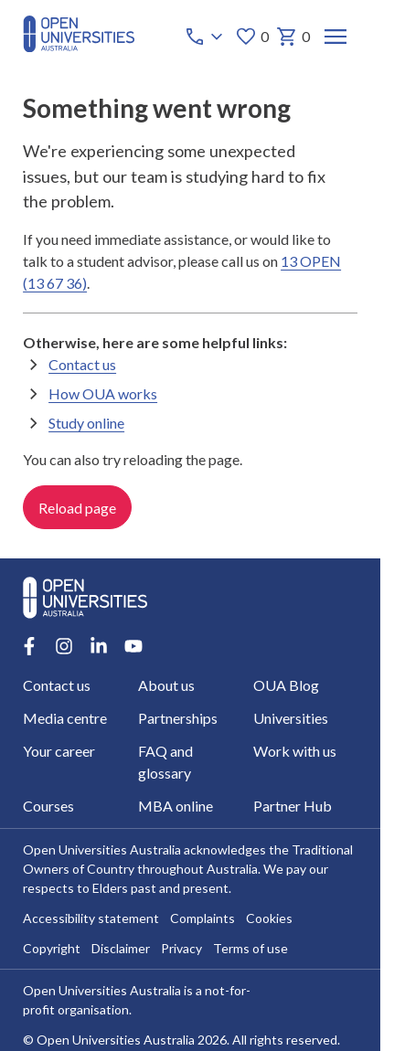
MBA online (175, 805)
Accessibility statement (91, 919)
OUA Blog (286, 685)
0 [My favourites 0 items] (252, 37)
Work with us (294, 750)
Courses (48, 805)
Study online (86, 422)
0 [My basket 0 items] (293, 37)
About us (166, 685)
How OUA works (102, 393)
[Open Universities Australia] (78, 46)
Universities (290, 718)
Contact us (82, 364)
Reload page (77, 507)
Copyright (51, 949)
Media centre (65, 718)
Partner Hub (292, 805)
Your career (59, 750)
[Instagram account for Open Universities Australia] (64, 646)
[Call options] (206, 36)
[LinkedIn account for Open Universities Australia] (98, 646)
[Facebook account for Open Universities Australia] (29, 646)
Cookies (269, 919)
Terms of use (250, 949)
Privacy (181, 949)
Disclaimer (120, 949)
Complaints (202, 919)
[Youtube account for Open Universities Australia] (133, 646)
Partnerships (178, 718)
